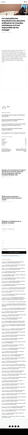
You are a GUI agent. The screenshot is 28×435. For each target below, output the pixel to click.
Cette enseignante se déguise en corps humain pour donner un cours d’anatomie (14, 295)
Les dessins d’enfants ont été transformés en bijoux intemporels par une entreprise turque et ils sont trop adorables (14, 305)
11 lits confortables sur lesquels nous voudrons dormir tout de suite (6, 150)
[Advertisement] (14, 42)
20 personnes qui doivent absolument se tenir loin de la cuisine (11, 198)
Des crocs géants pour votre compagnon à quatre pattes (13, 133)
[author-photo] (2, 177)
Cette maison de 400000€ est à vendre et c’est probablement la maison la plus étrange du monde (14, 309)
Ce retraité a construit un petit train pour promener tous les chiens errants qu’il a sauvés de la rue (14, 288)
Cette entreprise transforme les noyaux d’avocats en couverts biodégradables (12, 318)
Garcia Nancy (4, 416)
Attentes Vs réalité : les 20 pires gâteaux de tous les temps (21, 150)
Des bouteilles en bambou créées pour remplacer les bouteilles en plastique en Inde (13, 262)
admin (4, 32)
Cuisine (3, 16)
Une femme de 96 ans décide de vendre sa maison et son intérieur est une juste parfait (14, 404)
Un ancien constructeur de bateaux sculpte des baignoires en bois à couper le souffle (13, 266)
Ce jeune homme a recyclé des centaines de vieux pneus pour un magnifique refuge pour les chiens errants (13, 322)
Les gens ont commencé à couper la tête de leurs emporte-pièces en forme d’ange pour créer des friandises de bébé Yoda (14, 172)
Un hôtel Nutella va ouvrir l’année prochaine (17, 301)
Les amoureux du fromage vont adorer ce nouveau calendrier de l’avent (13, 414)
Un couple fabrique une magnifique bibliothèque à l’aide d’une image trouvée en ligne (13, 407)
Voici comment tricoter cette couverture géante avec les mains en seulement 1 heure (14, 410)
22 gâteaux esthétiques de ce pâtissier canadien (11, 222)
